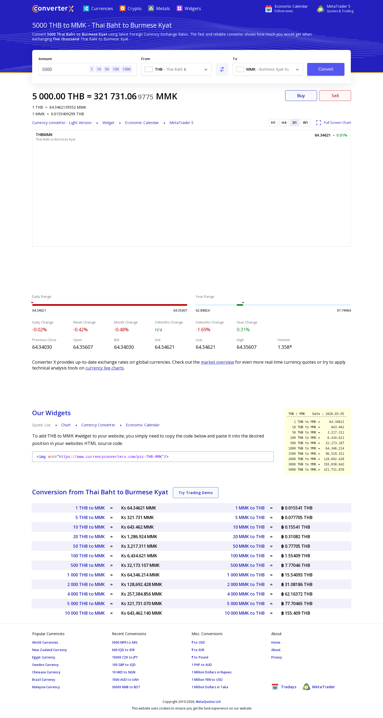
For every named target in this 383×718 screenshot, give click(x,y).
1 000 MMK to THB (246, 575)
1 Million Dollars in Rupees (212, 672)
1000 (126, 69)
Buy (301, 96)
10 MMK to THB (249, 527)
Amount (45, 58)
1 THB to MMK (90, 508)
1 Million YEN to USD (207, 679)
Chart (66, 424)
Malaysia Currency (46, 687)
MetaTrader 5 (181, 122)
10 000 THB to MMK (85, 613)
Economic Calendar (142, 122)
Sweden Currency (45, 664)
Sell (335, 96)
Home (275, 642)
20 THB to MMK (89, 536)
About (276, 650)
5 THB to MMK (90, 517)
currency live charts (104, 368)
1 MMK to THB (250, 508)
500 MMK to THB (248, 565)
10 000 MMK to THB (245, 613)
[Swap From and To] (222, 69)
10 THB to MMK (89, 527)
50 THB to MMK (89, 546)
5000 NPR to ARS (125, 642)
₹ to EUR (198, 650)
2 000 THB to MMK (86, 584)
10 (99, 69)
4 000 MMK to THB (246, 594)
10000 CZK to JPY (125, 657)
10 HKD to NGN (123, 672)
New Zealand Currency (49, 650)
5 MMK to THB (250, 517)
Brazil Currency (43, 679)
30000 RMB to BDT (126, 687)
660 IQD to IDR (123, 650)
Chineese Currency (46, 672)
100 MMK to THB (248, 556)
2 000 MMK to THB (246, 584)
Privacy (276, 657)
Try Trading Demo (195, 492)
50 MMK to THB (249, 546)
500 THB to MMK (88, 565)
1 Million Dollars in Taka (210, 687)
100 (116, 69)
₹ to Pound (200, 657)
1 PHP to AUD (202, 664)
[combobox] (176, 69)
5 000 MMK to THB (246, 603)
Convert (326, 69)
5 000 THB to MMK (86, 603)
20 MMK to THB (249, 536)
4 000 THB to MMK (86, 594)
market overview (217, 362)
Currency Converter (98, 424)
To (235, 58)
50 (107, 69)
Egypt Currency (43, 657)
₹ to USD (198, 642)
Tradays (283, 686)
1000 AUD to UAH (125, 679)
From (145, 58)
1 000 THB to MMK (86, 575)
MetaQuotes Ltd (208, 701)
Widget (108, 122)
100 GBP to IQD (124, 664)
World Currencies (45, 642)
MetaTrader (319, 686)
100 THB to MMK (88, 556)
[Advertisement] (191, 271)
